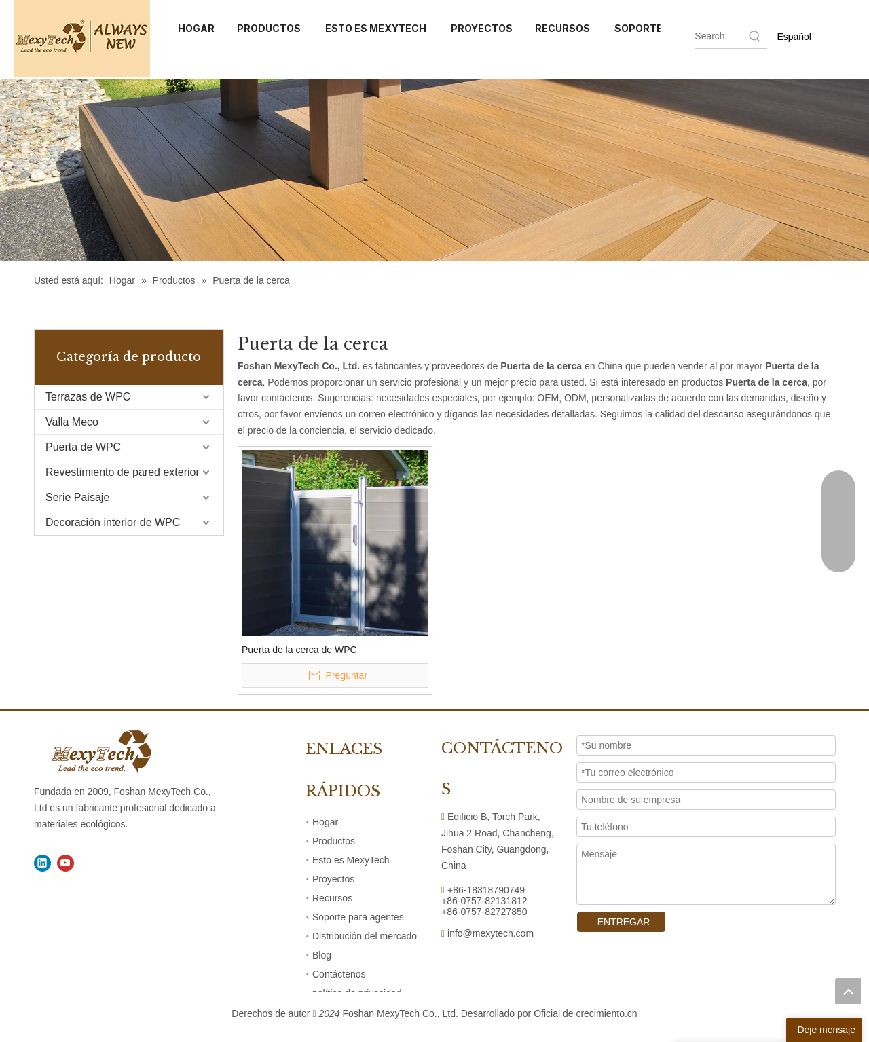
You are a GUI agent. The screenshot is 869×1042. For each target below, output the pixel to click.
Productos (333, 841)
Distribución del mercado (364, 936)
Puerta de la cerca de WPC (299, 649)
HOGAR (196, 28)
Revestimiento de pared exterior (122, 472)
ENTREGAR (621, 921)
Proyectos (333, 879)
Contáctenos (339, 974)
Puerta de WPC (83, 447)
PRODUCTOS (270, 28)
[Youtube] (65, 863)
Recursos (332, 898)
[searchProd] (721, 36)
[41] (434, 170)
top (848, 991)
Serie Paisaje (77, 497)
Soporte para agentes (358, 917)
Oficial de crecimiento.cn (585, 1013)
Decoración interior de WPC (112, 522)
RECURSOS (563, 28)
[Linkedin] (42, 863)
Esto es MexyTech (351, 860)
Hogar (325, 822)
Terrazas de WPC (87, 397)
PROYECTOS (482, 28)
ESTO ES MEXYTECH (376, 28)
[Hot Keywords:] (755, 36)
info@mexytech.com (490, 933)
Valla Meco (71, 422)
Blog (321, 955)
